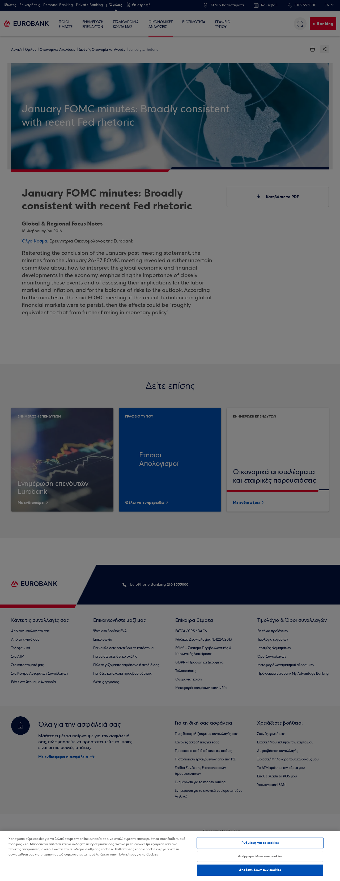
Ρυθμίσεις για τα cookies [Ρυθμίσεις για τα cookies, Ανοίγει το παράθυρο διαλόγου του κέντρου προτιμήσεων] (260, 843)
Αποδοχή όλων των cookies (260, 870)
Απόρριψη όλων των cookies (260, 856)
